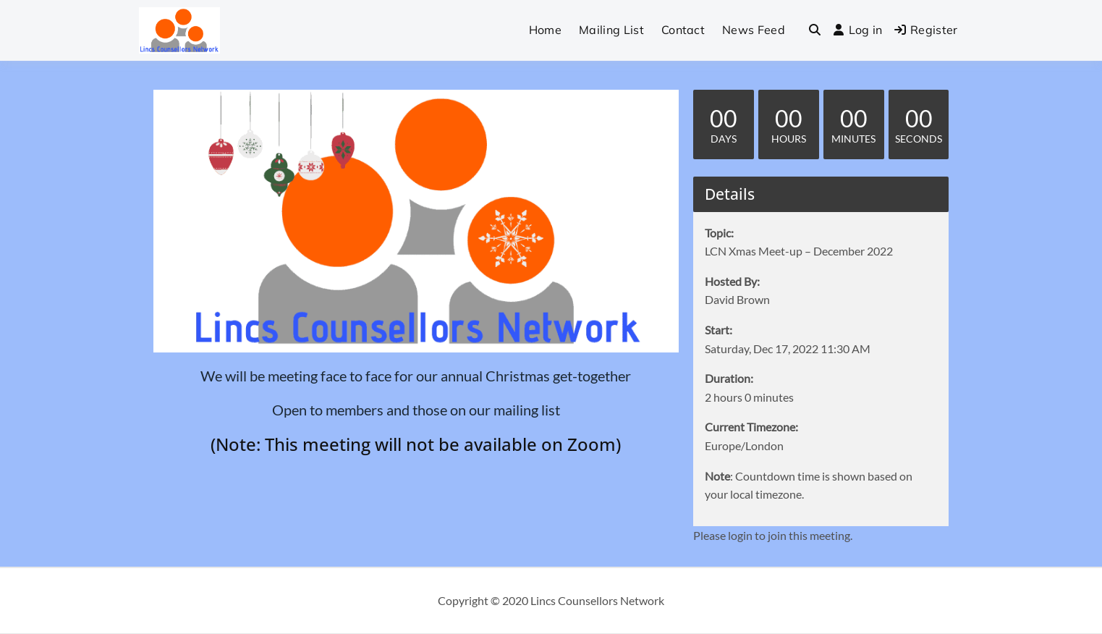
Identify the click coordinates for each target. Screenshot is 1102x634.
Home (545, 29)
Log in (858, 29)
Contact (683, 29)
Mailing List (611, 29)
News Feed (753, 29)
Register (926, 29)
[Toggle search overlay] (815, 30)
